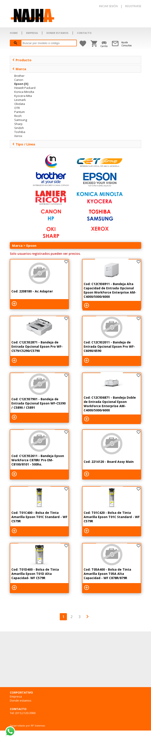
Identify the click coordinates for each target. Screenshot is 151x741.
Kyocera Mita (23, 96)
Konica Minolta (24, 92)
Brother (19, 76)
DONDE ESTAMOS (57, 33)
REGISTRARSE (133, 6)
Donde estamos (20, 700)
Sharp (18, 124)
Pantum (19, 112)
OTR (17, 108)
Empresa (16, 696)
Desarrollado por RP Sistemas (27, 725)
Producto (21, 60)
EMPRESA (32, 33)
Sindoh (19, 128)
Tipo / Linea (23, 144)
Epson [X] (21, 84)
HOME (14, 33)
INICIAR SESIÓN (108, 6)
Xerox (18, 136)
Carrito (104, 44)
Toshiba (19, 132)
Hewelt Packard (24, 88)
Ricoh (18, 116)
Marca (19, 69)
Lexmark (20, 100)
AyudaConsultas (126, 44)
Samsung (20, 120)
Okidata (19, 104)
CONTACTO (84, 33)
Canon (18, 80)
